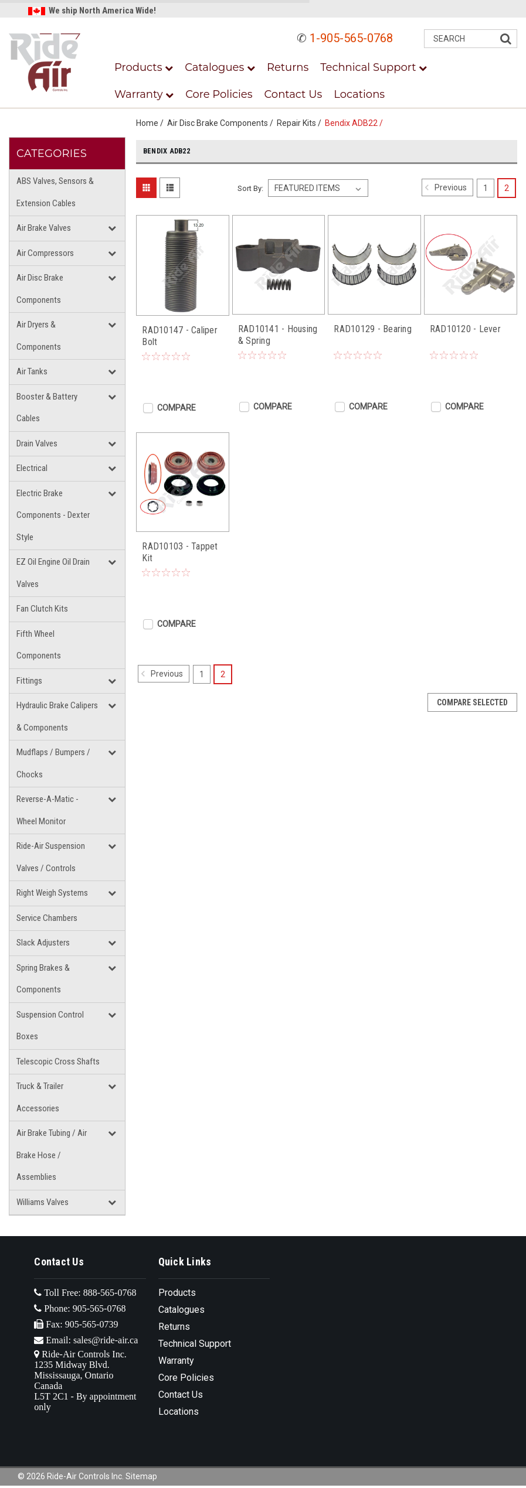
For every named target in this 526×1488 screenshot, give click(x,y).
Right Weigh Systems (52, 893)
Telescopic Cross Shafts (58, 1061)
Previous (444, 187)
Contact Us (293, 94)
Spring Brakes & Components (43, 979)
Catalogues (220, 67)
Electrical (31, 468)
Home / (151, 123)
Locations (359, 94)
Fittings (29, 680)
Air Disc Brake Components (39, 288)
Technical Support (373, 67)
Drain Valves (36, 443)
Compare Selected (472, 702)
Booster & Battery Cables (46, 407)
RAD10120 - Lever (465, 329)
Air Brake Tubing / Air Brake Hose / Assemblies (51, 1155)
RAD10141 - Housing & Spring (278, 334)
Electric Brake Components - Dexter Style (53, 515)
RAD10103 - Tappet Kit (180, 552)
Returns (287, 67)
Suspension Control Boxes (50, 1025)
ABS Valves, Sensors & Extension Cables (55, 192)
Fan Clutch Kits (42, 608)
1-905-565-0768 (351, 38)
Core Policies (218, 94)
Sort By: (250, 188)
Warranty (144, 94)
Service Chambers (46, 918)
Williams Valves (42, 1202)
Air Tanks (31, 371)
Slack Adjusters (43, 942)
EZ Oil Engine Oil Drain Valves (53, 573)
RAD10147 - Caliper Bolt (180, 336)
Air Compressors (45, 253)
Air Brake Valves (43, 228)
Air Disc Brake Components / (222, 123)
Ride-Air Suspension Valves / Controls (50, 857)
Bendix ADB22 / (355, 123)
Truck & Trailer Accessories (39, 1097)
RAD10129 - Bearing (373, 329)
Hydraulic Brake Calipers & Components (57, 716)
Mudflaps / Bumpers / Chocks (53, 763)
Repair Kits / (301, 123)
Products (143, 67)
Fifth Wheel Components (38, 645)
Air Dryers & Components (38, 335)
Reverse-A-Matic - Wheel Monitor (47, 810)
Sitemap (141, 1476)
